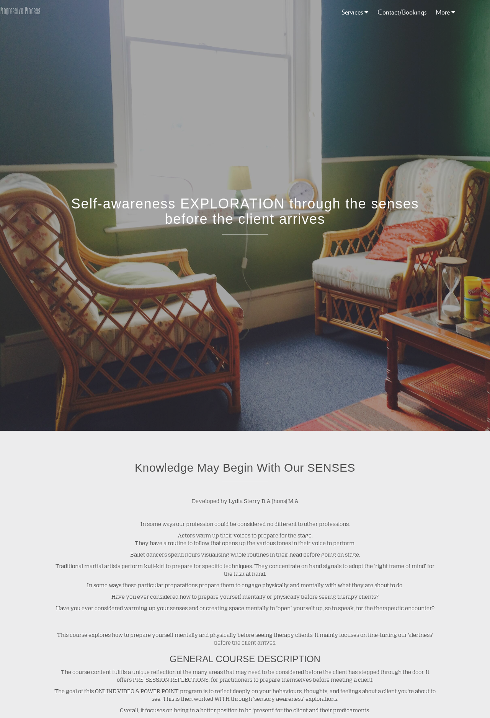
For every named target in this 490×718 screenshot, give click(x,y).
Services (354, 12)
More (445, 12)
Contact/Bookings (401, 12)
